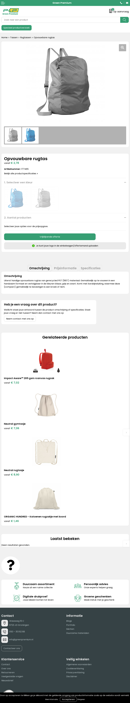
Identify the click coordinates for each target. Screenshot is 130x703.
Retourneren (8, 584)
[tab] (39, 268)
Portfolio (70, 536)
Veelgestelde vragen (12, 588)
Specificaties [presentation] (91, 268)
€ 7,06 (75, 382)
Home (4, 37)
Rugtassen (25, 37)
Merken (70, 540)
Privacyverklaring (75, 584)
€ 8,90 (11, 429)
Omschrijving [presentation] (39, 268)
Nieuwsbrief (7, 592)
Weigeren (81, 699)
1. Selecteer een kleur (18, 182)
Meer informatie (51, 699)
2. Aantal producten (17, 217)
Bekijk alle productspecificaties (21, 173)
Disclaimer (71, 588)
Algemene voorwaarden (79, 576)
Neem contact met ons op (20, 318)
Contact (5, 576)
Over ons (6, 580)
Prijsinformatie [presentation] (65, 268)
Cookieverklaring (75, 580)
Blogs (69, 532)
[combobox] (60, 20)
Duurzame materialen (77, 544)
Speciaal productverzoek (16, 27)
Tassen (14, 37)
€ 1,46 (75, 433)
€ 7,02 (11, 382)
